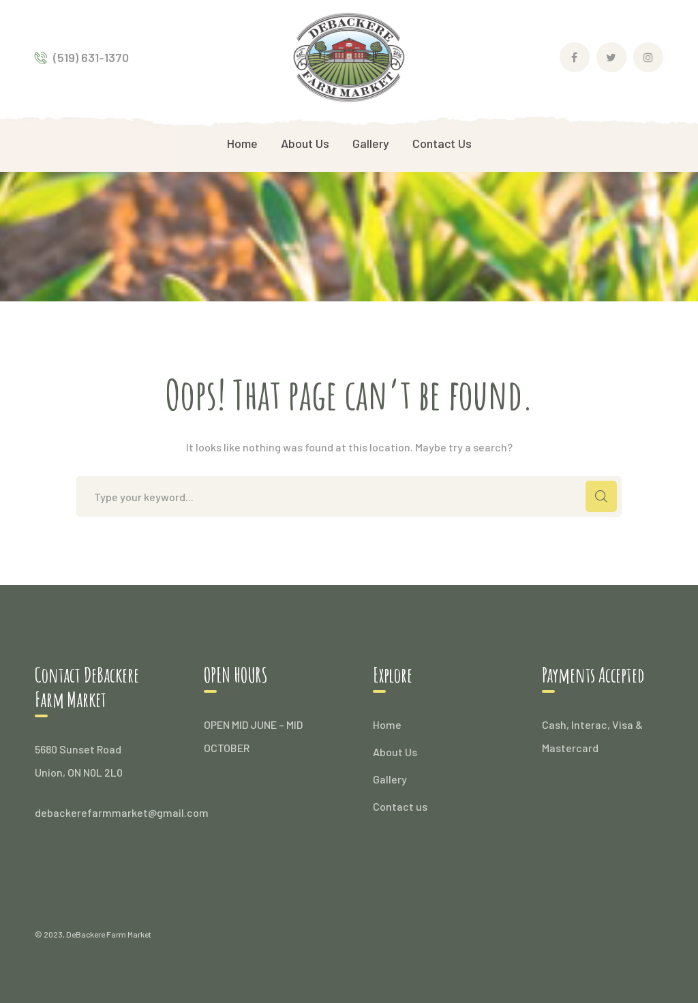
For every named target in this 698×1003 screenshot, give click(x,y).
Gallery (390, 779)
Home (387, 724)
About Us (395, 751)
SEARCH (601, 496)
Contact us (400, 806)
